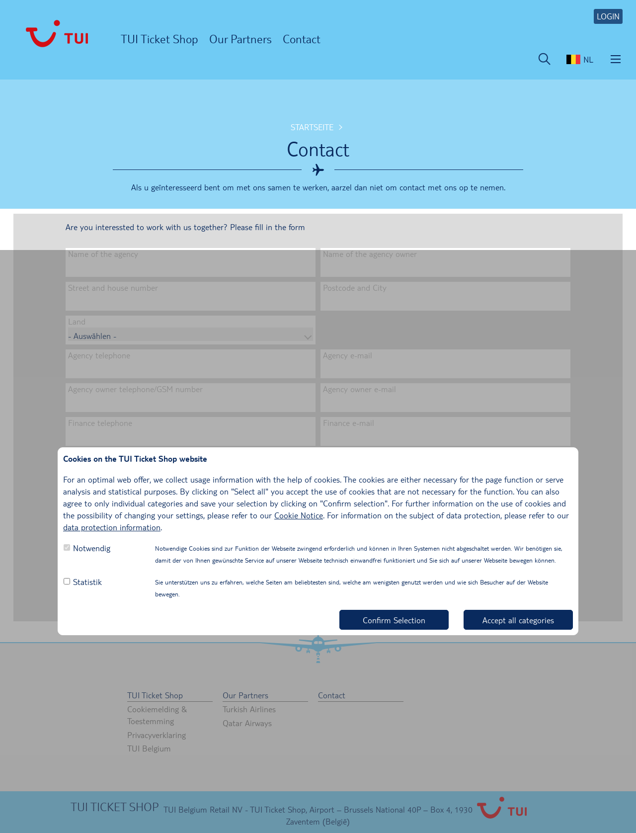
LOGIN (608, 16)
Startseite (312, 127)
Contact (301, 38)
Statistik (87, 582)
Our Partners (240, 38)
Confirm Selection (394, 620)
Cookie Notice (298, 515)
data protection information (111, 527)
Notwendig (91, 548)
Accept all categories (518, 620)
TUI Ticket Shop (159, 38)
